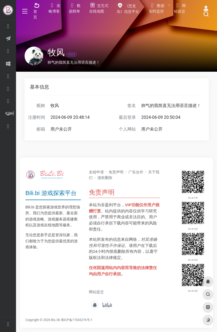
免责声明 (116, 172)
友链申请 (96, 172)
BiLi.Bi (55, 320)
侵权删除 (104, 177)
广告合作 (135, 172)
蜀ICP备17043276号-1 (77, 320)
